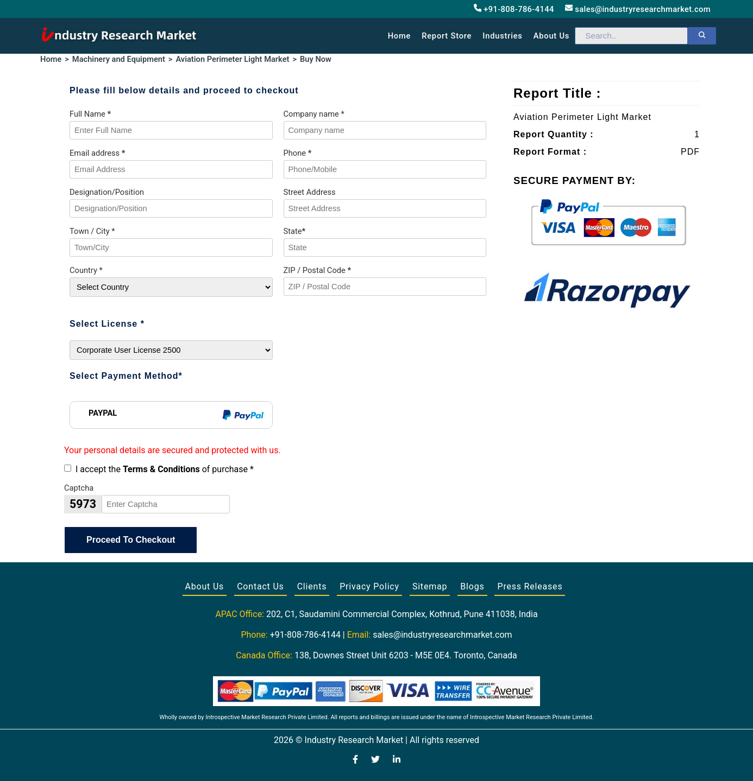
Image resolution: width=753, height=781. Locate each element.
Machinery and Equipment (118, 59)
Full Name (90, 114)
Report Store (447, 36)
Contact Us (260, 586)
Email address (97, 153)
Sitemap (429, 586)
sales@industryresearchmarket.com (638, 9)
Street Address (310, 192)
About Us (204, 586)
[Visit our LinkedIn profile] (396, 760)
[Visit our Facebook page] (355, 760)
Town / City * (92, 231)
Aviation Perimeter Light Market (232, 59)
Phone (298, 153)
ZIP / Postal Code (318, 270)
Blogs (472, 586)
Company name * (314, 114)
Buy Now (315, 59)
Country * (86, 270)
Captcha (78, 488)
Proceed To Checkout (130, 539)
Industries (502, 36)
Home (399, 36)
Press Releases (529, 586)
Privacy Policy (369, 586)
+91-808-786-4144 (514, 9)
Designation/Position (107, 192)
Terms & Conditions (161, 469)
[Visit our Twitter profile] (375, 760)
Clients (312, 586)
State (295, 231)
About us (551, 36)
